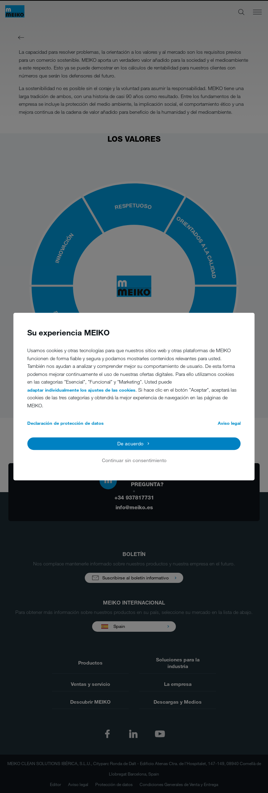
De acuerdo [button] (130, 443)
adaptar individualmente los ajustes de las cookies (81, 390)
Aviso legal (229, 423)
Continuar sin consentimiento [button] (134, 461)
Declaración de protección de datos (65, 423)
